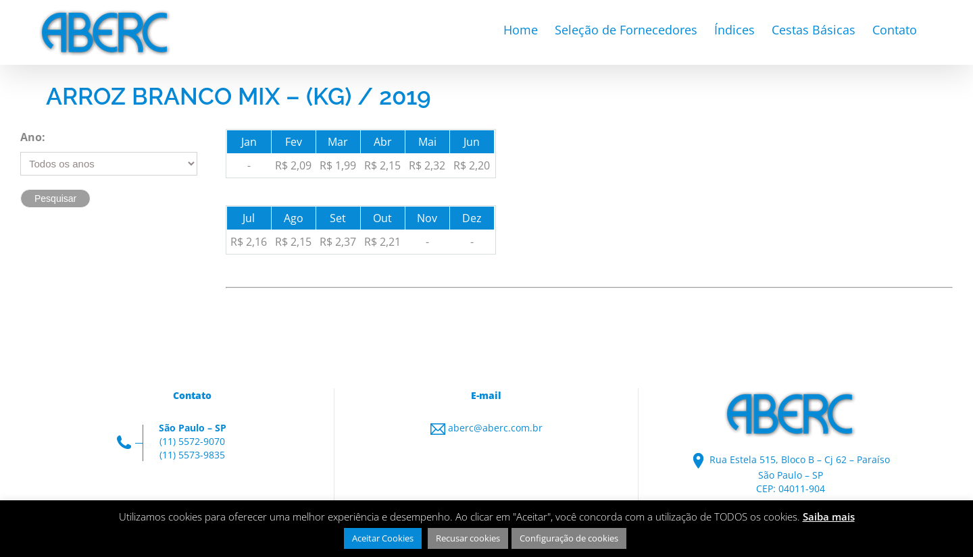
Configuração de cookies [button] (569, 538)
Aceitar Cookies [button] (383, 538)
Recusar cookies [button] (468, 538)
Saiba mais (829, 516)
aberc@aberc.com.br (495, 427)
